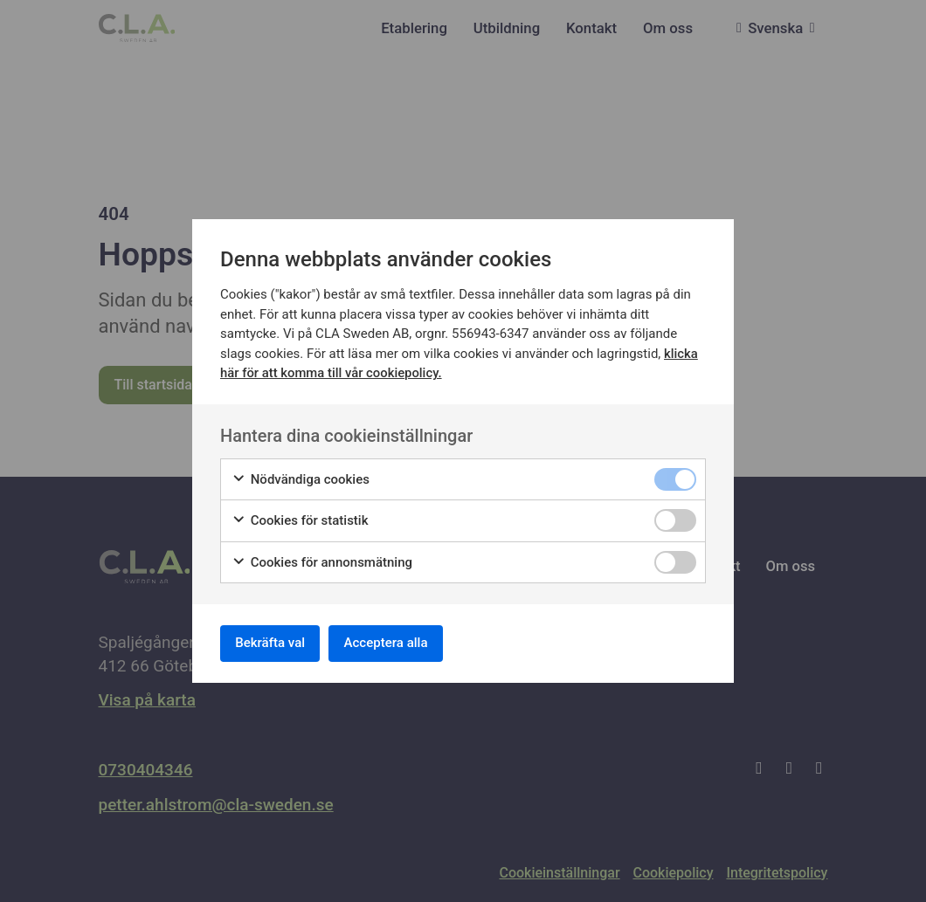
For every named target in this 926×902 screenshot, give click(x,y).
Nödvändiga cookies (301, 476)
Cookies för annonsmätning (322, 559)
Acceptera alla (402, 643)
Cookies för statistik (300, 518)
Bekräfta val (275, 643)
